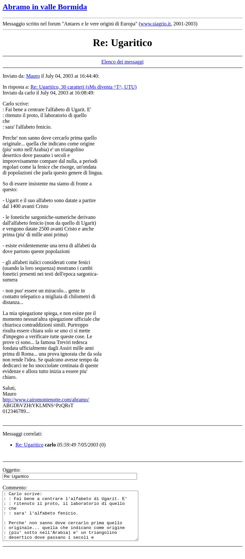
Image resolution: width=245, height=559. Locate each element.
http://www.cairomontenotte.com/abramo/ (46, 399)
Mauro (33, 76)
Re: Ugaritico (29, 444)
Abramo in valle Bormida (45, 7)
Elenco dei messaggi (122, 61)
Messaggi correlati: (22, 433)
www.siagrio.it (156, 23)
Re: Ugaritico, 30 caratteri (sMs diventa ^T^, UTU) (84, 87)
